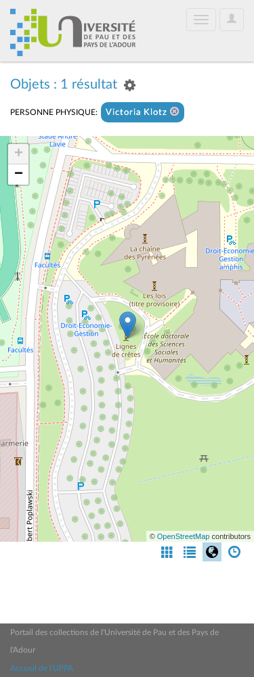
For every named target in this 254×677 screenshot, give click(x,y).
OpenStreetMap (183, 536)
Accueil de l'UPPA (41, 668)
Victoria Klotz (142, 112)
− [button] (18, 174)
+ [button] (18, 154)
